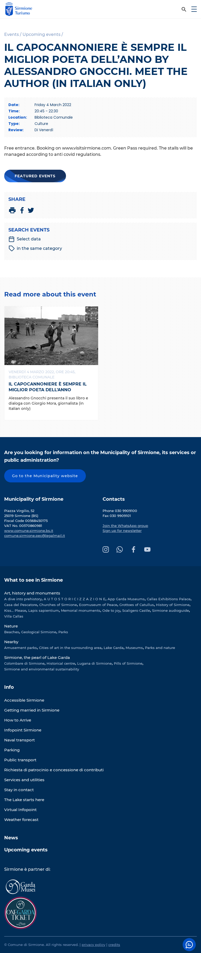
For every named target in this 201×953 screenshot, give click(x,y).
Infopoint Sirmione (22, 730)
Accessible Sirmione (24, 700)
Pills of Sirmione (128, 663)
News (11, 838)
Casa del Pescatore (20, 605)
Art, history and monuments (32, 593)
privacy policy (93, 945)
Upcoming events (26, 850)
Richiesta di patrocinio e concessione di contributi (54, 769)
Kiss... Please (15, 610)
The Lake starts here (24, 799)
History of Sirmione (172, 605)
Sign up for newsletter (122, 530)
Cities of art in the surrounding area (70, 648)
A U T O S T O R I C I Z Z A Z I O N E (74, 599)
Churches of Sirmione (58, 605)
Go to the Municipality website (45, 475)
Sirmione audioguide (170, 610)
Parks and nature (160, 648)
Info (9, 687)
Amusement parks (20, 648)
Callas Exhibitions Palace (169, 599)
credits (114, 945)
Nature (11, 626)
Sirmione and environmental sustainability (41, 669)
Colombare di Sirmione (24, 663)
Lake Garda (114, 648)
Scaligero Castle (136, 610)
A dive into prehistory (23, 599)
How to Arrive (17, 720)
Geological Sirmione (38, 632)
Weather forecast (21, 819)
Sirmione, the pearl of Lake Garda (37, 657)
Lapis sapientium (43, 610)
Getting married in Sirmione (31, 710)
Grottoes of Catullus (136, 605)
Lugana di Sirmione (94, 663)
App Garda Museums (126, 599)
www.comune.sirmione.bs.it (28, 530)
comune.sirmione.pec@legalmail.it (34, 535)
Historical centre (61, 663)
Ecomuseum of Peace (98, 605)
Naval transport (19, 739)
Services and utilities (24, 779)
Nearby (11, 641)
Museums (134, 648)
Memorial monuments (80, 610)
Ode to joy (111, 610)
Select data (24, 239)
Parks (63, 632)
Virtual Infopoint (20, 809)
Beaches (11, 632)
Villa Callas (13, 616)
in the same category (35, 248)
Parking (12, 749)
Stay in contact (19, 789)
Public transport (20, 759)
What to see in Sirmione (33, 580)
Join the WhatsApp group (125, 526)
